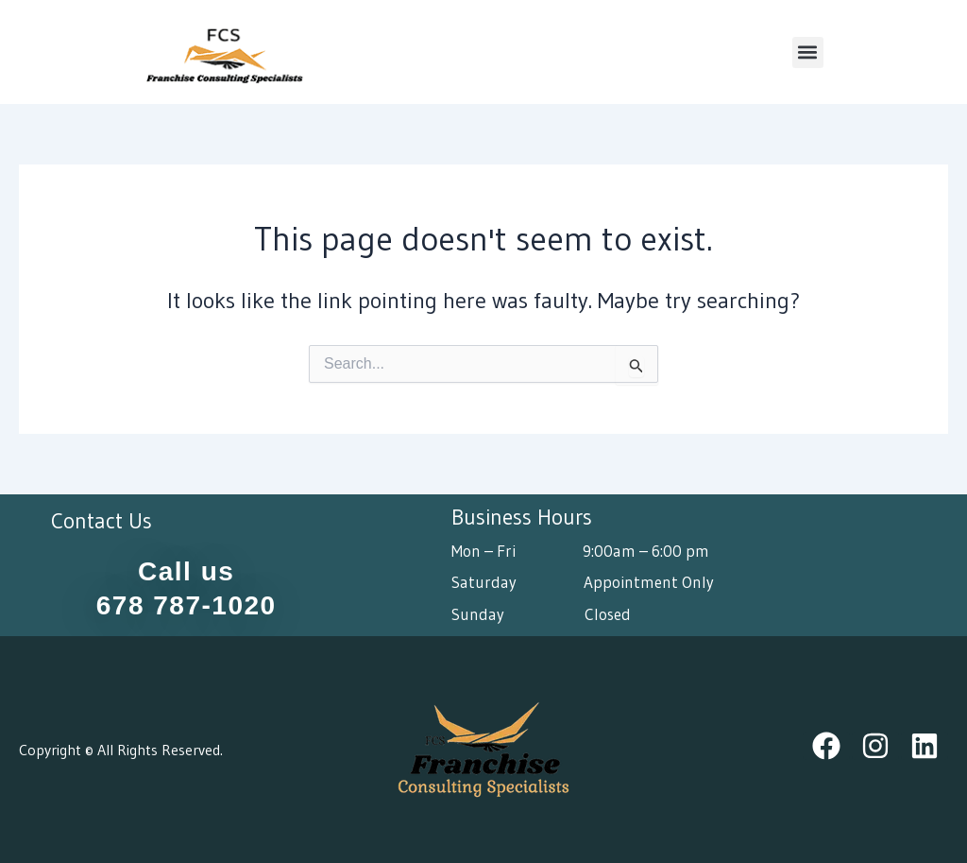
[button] (807, 52)
